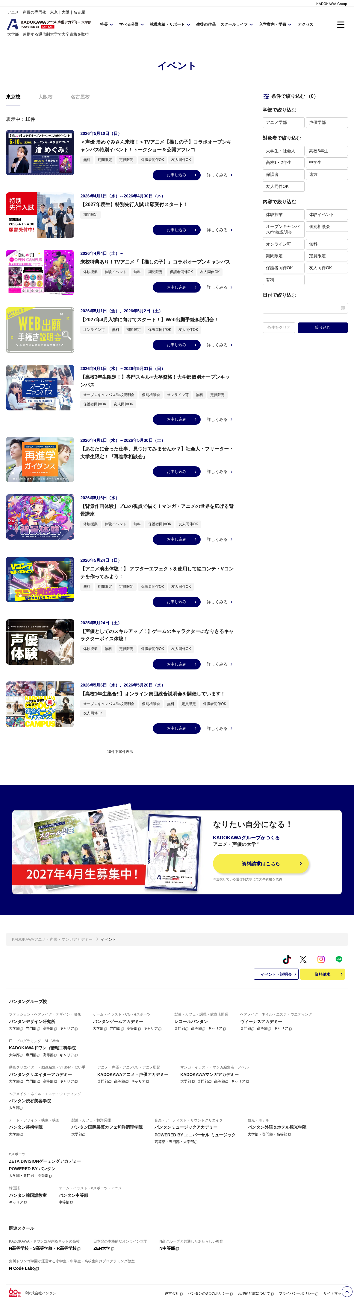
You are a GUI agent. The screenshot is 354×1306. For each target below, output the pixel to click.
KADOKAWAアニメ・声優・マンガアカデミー (52, 939)
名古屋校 (80, 96)
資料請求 (329, 974)
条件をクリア (279, 327)
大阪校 (45, 96)
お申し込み (182, 175)
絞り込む (323, 327)
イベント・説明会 (279, 974)
